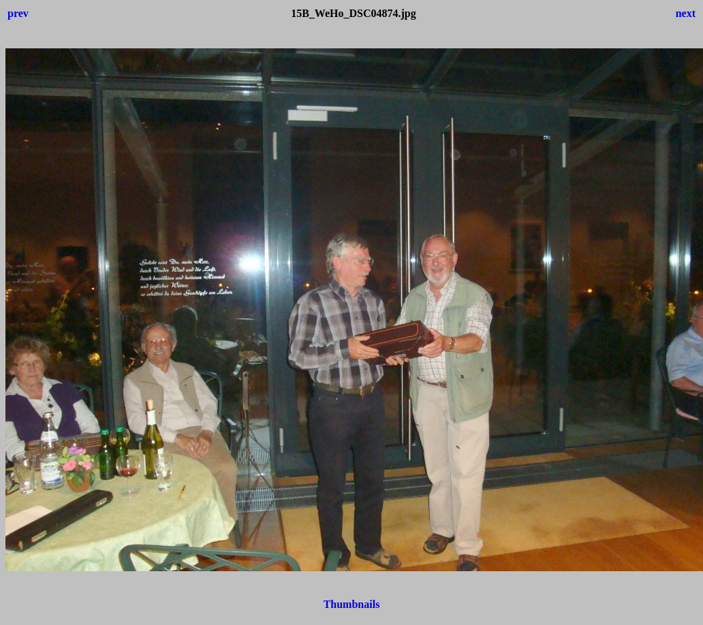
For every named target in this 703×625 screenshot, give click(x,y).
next (686, 13)
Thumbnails (352, 604)
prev (18, 13)
